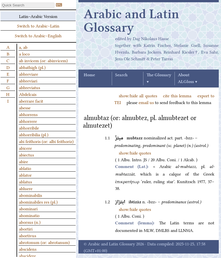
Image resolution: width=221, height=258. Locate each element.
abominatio (29, 215)
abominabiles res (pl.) (38, 202)
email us (146, 102)
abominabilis (30, 195)
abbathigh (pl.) (32, 67)
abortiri (25, 228)
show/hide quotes (135, 152)
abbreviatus (29, 87)
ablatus (25, 181)
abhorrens (28, 114)
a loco (24, 53)
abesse (25, 107)
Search (121, 75)
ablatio (25, 168)
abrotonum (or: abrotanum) (44, 242)
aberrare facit (31, 101)
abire (23, 161)
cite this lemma (177, 95)
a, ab (23, 47)
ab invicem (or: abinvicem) (43, 60)
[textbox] (28, 5)
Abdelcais (27, 94)
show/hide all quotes (138, 95)
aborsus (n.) (30, 222)
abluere (25, 188)
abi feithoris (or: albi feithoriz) (46, 141)
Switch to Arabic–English (38, 35)
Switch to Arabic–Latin (38, 25)
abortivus (27, 235)
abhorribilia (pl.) (33, 134)
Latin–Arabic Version (38, 16)
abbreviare (28, 74)
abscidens (27, 249)
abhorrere (28, 121)
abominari (28, 208)
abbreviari (28, 80)
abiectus (26, 154)
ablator (25, 175)
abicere (25, 148)
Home (89, 75)
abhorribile (29, 128)
